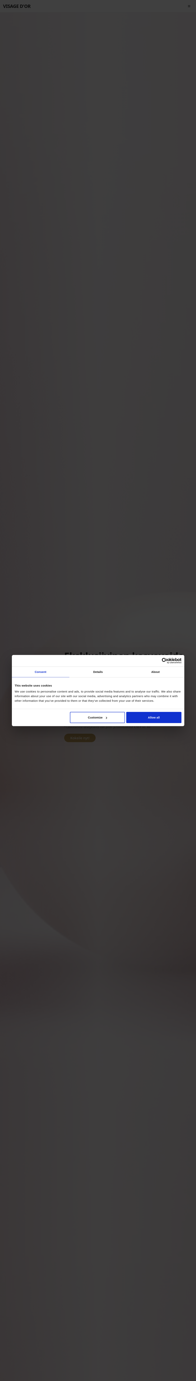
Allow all (154, 717)
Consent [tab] (40, 671)
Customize (97, 717)
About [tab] (155, 671)
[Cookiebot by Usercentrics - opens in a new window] (164, 660)
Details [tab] (98, 671)
